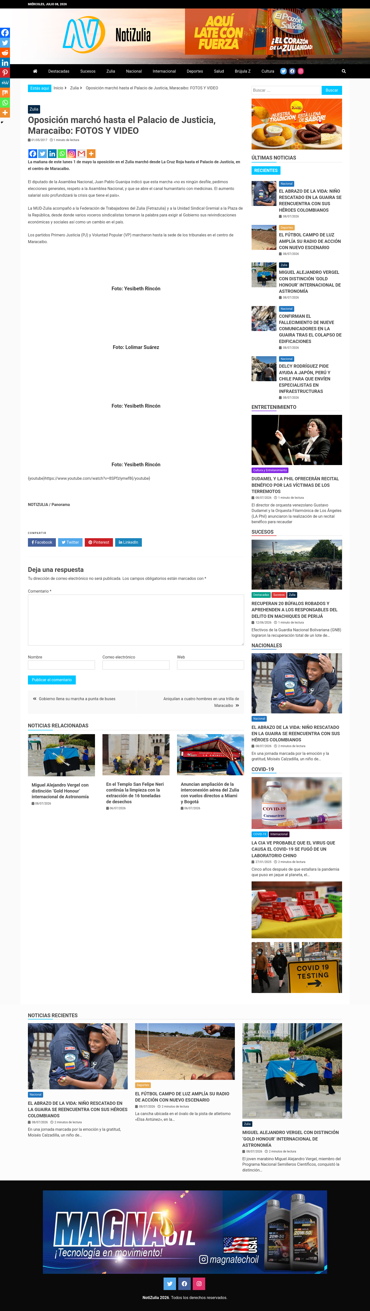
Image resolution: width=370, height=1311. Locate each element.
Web (181, 657)
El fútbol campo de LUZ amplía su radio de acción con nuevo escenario (310, 241)
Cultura (268, 71)
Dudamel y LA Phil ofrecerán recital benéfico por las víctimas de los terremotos (295, 485)
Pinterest (99, 542)
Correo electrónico (118, 657)
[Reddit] (5, 53)
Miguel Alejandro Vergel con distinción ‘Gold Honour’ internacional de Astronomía (60, 790)
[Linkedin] (52, 153)
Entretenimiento (274, 407)
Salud (219, 71)
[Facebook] (32, 153)
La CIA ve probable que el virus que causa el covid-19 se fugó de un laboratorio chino (293, 849)
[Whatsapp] (62, 153)
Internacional (164, 71)
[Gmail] (81, 153)
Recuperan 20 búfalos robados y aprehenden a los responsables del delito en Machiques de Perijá (295, 610)
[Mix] (5, 93)
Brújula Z (243, 71)
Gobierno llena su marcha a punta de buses (77, 698)
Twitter (70, 542)
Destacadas (58, 71)
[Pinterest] (5, 73)
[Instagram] (71, 153)
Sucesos (87, 71)
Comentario (39, 591)
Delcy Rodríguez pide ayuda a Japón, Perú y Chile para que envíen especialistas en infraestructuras (304, 378)
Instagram (199, 1284)
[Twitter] (42, 153)
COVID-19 (263, 769)
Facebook (42, 542)
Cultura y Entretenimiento (270, 470)
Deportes (195, 71)
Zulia (110, 71)
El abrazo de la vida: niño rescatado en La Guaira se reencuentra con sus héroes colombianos (296, 733)
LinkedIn (128, 542)
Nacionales (267, 646)
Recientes (266, 170)
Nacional (134, 71)
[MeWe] (5, 83)
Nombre (35, 657)
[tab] (266, 170)
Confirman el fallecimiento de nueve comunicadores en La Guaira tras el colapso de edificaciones (310, 329)
